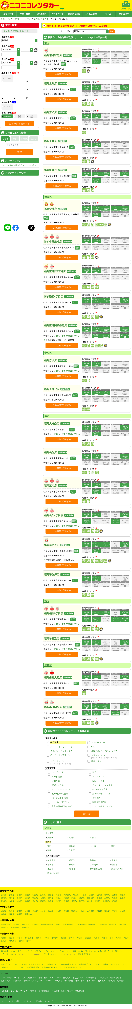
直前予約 (96, 798)
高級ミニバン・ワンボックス (104, 751)
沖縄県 (114, 901)
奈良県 (99, 898)
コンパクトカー (98, 742)
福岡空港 (4, 927)
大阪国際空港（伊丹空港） (86, 924)
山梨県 (114, 895)
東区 (46, 43)
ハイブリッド (58, 772)
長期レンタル (53, 964)
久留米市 (51, 860)
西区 (46, 601)
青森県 (11, 895)
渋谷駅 (35, 911)
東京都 (58, 895)
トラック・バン (98, 755)
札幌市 (4, 938)
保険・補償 (79, 981)
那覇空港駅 (29, 914)
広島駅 (4, 914)
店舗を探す (8, 14)
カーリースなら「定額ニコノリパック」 (17, 1001)
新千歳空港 (5, 924)
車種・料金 (25, 14)
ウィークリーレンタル (102, 785)
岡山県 (4, 901)
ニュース (14, 991)
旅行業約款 (79, 991)
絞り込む (87, 814)
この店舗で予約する (62, 74)
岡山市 (126, 938)
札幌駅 (4, 911)
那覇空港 (25, 927)
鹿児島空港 (15, 927)
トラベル (107, 14)
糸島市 (50, 869)
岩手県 (19, 895)
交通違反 (101, 981)
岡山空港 (112, 924)
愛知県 (122, 895)
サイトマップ (19, 978)
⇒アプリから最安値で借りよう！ (15, 31)
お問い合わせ (91, 978)
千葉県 (83, 895)
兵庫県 (66, 898)
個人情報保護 (44, 991)
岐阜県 (11, 898)
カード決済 (57, 777)
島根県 (122, 898)
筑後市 (93, 860)
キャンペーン (58, 14)
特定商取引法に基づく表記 (62, 991)
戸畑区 (50, 837)
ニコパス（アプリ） (61, 802)
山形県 (43, 895)
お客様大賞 (17, 981)
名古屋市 (88, 938)
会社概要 (4, 991)
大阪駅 (99, 911)
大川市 (114, 860)
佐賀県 (66, 901)
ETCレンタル (98, 781)
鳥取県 (114, 898)
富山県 (35, 898)
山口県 (19, 901)
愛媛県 (43, 901)
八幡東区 (73, 837)
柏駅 (82, 911)
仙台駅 (11, 911)
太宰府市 (94, 865)
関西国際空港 (68, 924)
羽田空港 (35, 924)
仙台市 (11, 938)
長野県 (19, 898)
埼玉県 (75, 895)
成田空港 (25, 924)
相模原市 (55, 938)
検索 (112, 31)
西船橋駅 (74, 911)
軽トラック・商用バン (60, 755)
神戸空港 (103, 924)
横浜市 (38, 938)
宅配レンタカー (59, 785)
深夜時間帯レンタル (101, 794)
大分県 (89, 901)
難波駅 (107, 911)
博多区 (48, 196)
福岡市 (45, 19)
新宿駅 (19, 911)
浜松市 (79, 938)
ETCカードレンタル (37, 964)
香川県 (35, 901)
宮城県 (27, 895)
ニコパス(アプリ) (17, 967)
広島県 (11, 901)
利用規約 (120, 981)
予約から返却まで (31, 981)
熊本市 (29, 941)
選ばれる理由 (74, 14)
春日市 (72, 865)
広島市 (4, 941)
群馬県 (107, 895)
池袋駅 (27, 911)
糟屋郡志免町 (117, 869)
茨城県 (91, 895)
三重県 (107, 898)
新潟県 (27, 898)
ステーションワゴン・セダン (63, 747)
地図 (63, 64)
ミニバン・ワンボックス (61, 751)
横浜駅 (50, 911)
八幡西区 (94, 837)
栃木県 (99, 895)
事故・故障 (91, 981)
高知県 (50, 901)
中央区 (48, 352)
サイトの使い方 (46, 981)
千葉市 (19, 938)
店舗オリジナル (98, 761)
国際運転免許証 (99, 802)
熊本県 (81, 901)
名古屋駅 (90, 911)
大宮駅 (66, 911)
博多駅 (11, 914)
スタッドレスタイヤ (118, 964)
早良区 (48, 665)
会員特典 (66, 978)
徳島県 (27, 901)
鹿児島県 (106, 901)
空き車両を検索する (19, 141)
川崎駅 (58, 911)
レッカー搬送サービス (102, 806)
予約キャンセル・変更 (64, 981)
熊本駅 (19, 914)
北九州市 (49, 833)
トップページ (6, 978)
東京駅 (43, 911)
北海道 (4, 895)
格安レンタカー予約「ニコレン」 (16, 19)
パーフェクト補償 (60, 798)
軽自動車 (54, 742)
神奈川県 (67, 895)
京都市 (96, 938)
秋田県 (35, 895)
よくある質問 (91, 14)
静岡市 (71, 938)
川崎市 (46, 938)
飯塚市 (72, 860)
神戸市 (118, 938)
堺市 (111, 938)
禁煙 (94, 772)
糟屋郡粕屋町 (53, 873)
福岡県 (37, 19)
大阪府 (58, 898)
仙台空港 (16, 924)
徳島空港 (122, 924)
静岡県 (4, 898)
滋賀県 (81, 898)
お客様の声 (124, 14)
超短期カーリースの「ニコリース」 (49, 1001)
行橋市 (50, 865)
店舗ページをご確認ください (67, 336)
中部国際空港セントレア (51, 924)
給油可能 (56, 781)
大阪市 (104, 938)
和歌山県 (90, 898)
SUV (93, 747)
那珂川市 (73, 869)
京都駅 (122, 911)
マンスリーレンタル (61, 789)
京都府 (74, 898)
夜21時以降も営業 (60, 794)
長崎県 (74, 901)
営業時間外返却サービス (63, 806)
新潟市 (63, 938)
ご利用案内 (41, 14)
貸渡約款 (111, 981)
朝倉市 (114, 865)
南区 (46, 416)
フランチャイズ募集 (28, 991)
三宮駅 (114, 911)
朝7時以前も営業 (100, 789)
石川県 (43, 898)
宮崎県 (97, 901)
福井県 (50, 898)
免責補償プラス (85, 964)
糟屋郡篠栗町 (96, 869)
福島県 (50, 895)
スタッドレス (98, 777)
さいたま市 (29, 938)
